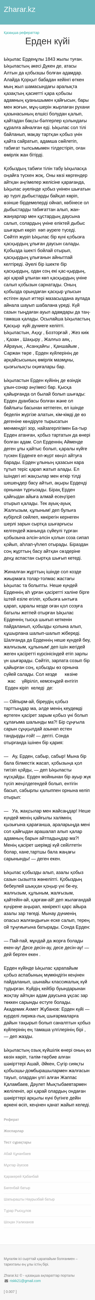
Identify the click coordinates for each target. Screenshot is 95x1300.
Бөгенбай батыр (17, 1188)
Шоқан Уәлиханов (19, 1222)
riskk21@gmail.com (25, 1281)
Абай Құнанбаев (17, 1154)
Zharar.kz (19, 9)
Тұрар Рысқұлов (17, 1211)
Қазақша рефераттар (21, 33)
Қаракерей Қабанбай (21, 1176)
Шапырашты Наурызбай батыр (29, 1199)
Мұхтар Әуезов (16, 1165)
